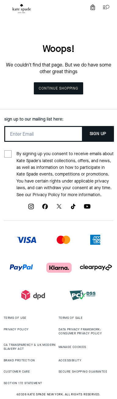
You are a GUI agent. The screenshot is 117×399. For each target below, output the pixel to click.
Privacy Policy (46, 195)
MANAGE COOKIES (72, 347)
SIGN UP (98, 134)
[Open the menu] (104, 7)
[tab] (21, 8)
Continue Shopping (58, 88)
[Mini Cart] (92, 7)
